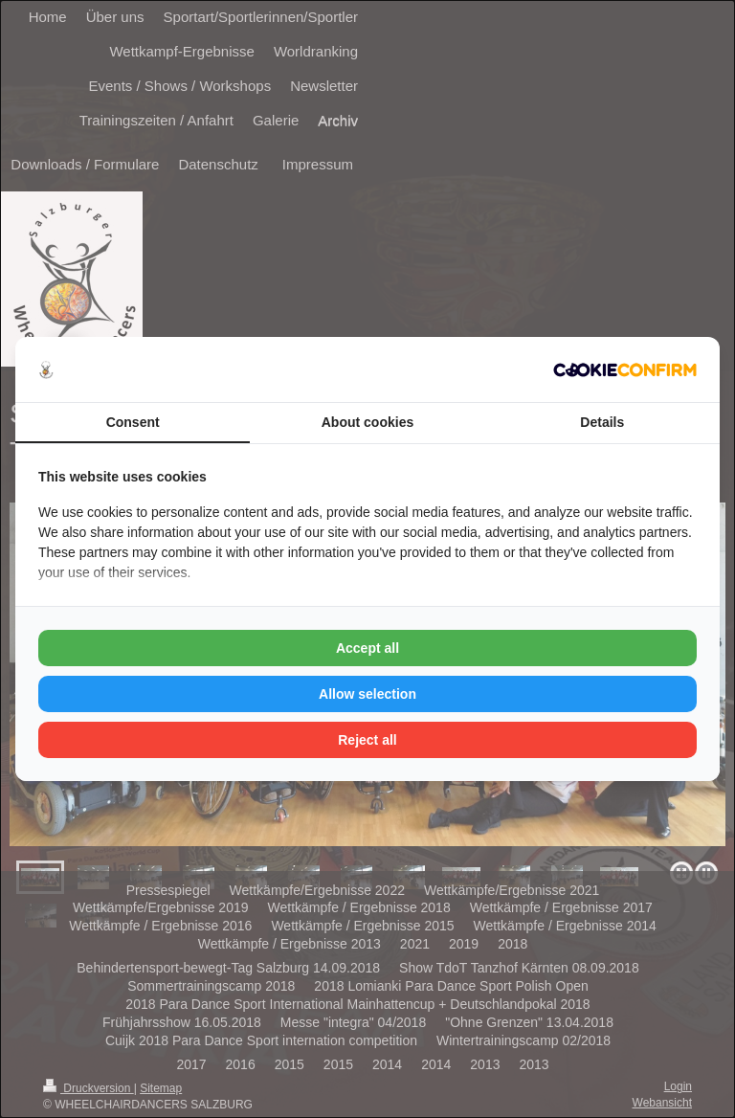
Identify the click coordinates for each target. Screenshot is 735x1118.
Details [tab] (602, 422)
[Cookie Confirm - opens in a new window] (625, 370)
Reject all (367, 740)
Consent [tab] (133, 422)
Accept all (367, 648)
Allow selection (367, 694)
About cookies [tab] (367, 422)
